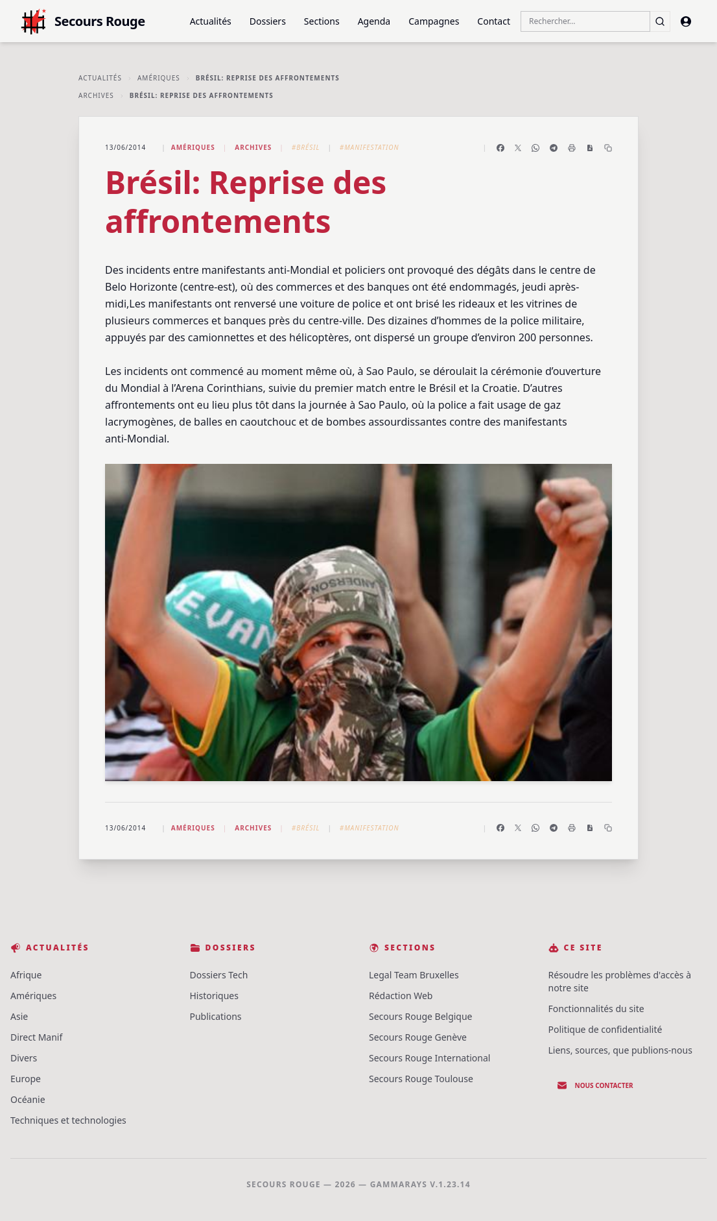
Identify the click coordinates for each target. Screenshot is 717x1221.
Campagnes (433, 21)
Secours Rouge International (429, 1058)
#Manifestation (369, 147)
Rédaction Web (400, 995)
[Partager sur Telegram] (554, 148)
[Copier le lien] (608, 148)
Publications (216, 1016)
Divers (23, 1058)
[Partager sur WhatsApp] (535, 148)
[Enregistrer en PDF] (590, 148)
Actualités (210, 21)
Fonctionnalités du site (596, 1008)
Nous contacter (595, 1085)
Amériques (158, 77)
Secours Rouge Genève (418, 1037)
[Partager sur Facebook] (500, 148)
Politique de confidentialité (605, 1029)
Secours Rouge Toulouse (421, 1078)
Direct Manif (36, 1037)
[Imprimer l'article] (572, 148)
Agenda (374, 21)
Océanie (27, 1099)
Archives (96, 95)
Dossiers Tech (219, 975)
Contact (493, 21)
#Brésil (306, 147)
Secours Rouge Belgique (421, 1016)
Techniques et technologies (68, 1120)
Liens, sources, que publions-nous (620, 1050)
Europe (25, 1078)
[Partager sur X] (518, 148)
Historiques (214, 995)
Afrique (25, 975)
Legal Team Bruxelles (414, 975)
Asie (19, 1016)
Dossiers (268, 21)
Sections (322, 21)
